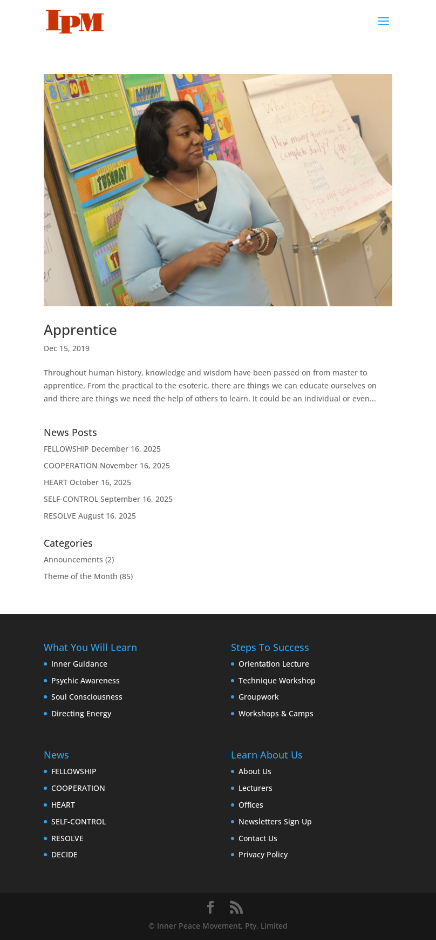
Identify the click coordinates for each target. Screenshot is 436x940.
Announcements (73, 559)
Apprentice (80, 329)
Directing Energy (81, 713)
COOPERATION (71, 465)
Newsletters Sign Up (275, 821)
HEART (55, 482)
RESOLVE (60, 516)
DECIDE (64, 854)
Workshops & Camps (276, 713)
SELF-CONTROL (71, 499)
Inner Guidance (79, 664)
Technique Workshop (277, 680)
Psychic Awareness (85, 680)
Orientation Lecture (274, 664)
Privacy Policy (263, 854)
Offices (251, 805)
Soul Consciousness (86, 696)
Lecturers (255, 788)
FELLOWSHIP (66, 449)
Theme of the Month (81, 576)
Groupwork (259, 696)
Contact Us (258, 838)
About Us (255, 771)
